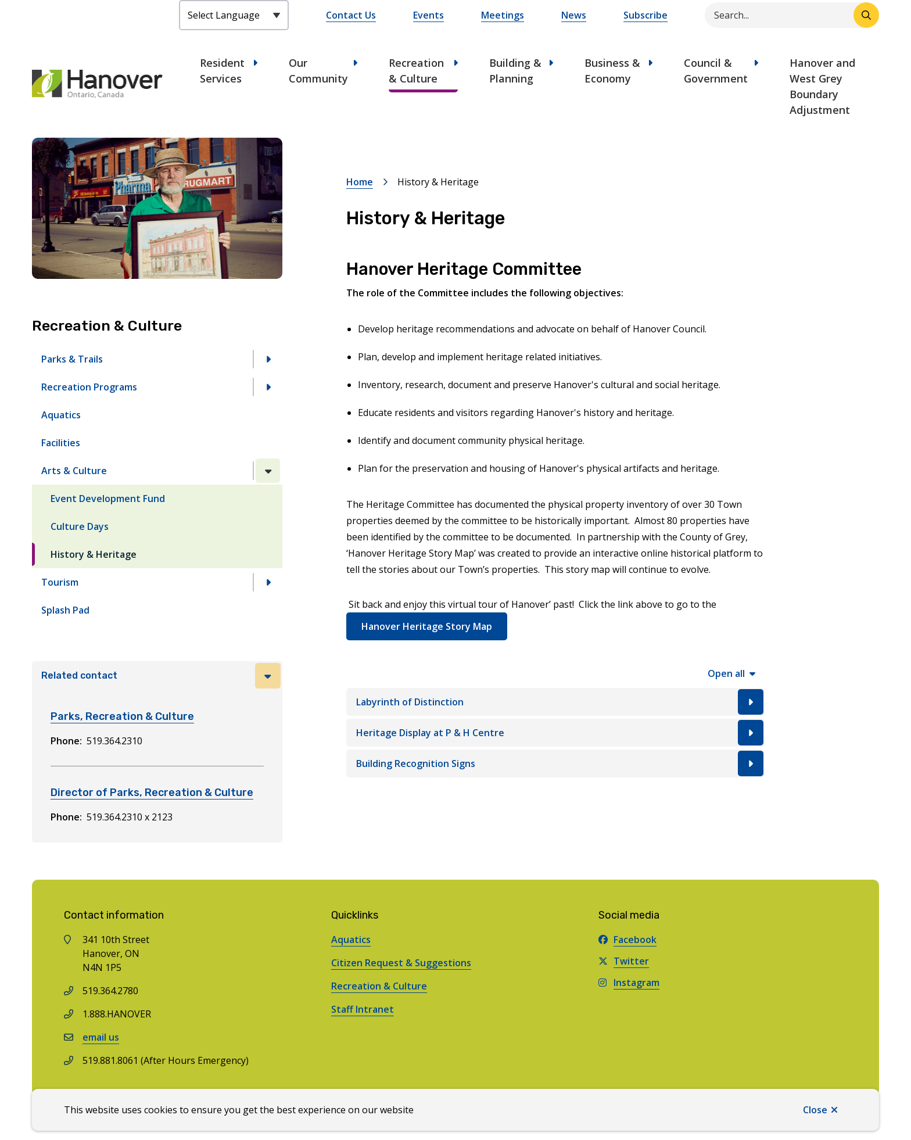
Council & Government (716, 70)
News (573, 15)
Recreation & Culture (416, 70)
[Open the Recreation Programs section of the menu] (268, 387)
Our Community (318, 70)
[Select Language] (234, 15)
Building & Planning (515, 70)
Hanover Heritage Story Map (426, 626)
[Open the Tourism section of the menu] (268, 582)
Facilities (60, 442)
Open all (726, 673)
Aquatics (61, 414)
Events (428, 15)
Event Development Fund (108, 498)
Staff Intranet (362, 1009)
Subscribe (645, 15)
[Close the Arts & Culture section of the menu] (268, 470)
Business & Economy (612, 70)
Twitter (623, 961)
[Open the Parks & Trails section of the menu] (268, 359)
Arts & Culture (74, 470)
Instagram (628, 982)
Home (359, 181)
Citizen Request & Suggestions (401, 962)
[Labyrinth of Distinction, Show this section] (555, 702)
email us (101, 1037)
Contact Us (351, 15)
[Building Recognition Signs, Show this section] (555, 763)
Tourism (59, 582)
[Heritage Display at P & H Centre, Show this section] (555, 733)
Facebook (627, 939)
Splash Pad (65, 610)
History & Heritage (94, 554)
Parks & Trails (72, 359)
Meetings (502, 15)
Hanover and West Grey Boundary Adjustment (822, 86)
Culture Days (80, 526)
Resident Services (222, 70)
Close (815, 1109)
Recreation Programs (89, 387)
